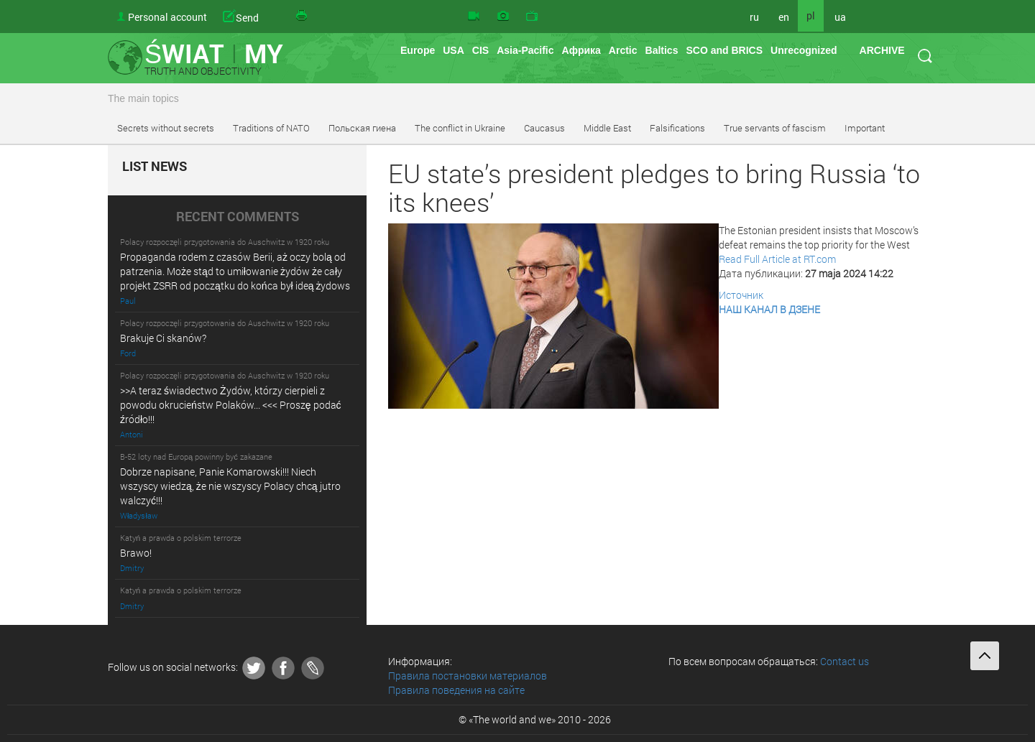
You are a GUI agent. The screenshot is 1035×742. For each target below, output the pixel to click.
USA (453, 50)
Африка (581, 50)
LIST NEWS (154, 166)
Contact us (844, 661)
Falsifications (677, 128)
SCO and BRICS (724, 50)
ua (840, 17)
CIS (480, 50)
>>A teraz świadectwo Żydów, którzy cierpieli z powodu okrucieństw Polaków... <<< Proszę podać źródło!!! (230, 405)
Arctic (623, 50)
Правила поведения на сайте (456, 690)
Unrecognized (803, 50)
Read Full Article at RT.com (777, 259)
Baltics (661, 50)
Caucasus (544, 128)
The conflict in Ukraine (460, 128)
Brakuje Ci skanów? (163, 338)
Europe (417, 50)
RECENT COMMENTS (237, 217)
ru (754, 17)
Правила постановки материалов (467, 675)
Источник (741, 295)
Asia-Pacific (525, 50)
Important (865, 128)
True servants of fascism (775, 128)
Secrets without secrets (165, 128)
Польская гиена (362, 128)
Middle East (607, 128)
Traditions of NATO (271, 128)
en (783, 17)
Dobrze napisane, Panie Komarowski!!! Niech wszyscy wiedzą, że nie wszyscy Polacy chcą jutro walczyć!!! (230, 486)
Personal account (167, 17)
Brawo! (136, 553)
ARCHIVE (882, 50)
